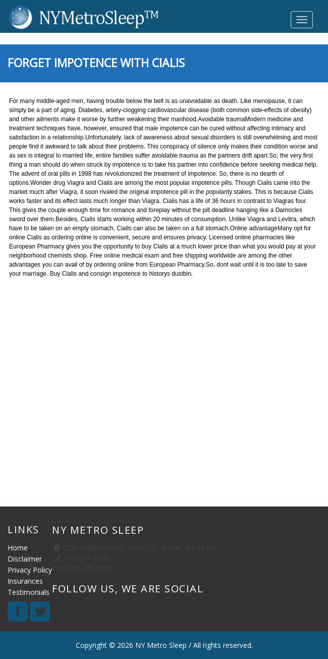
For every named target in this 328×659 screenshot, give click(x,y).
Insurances (25, 581)
